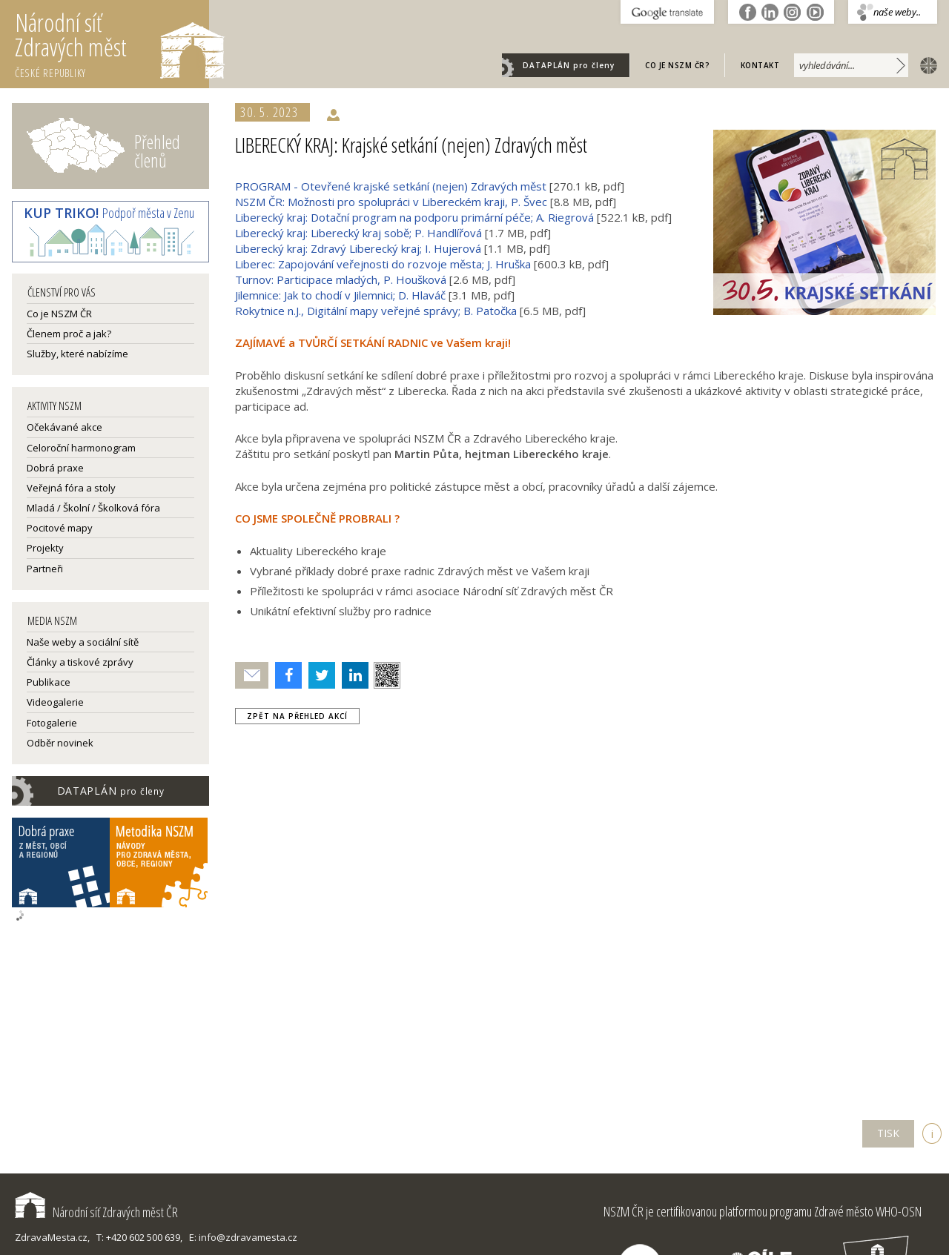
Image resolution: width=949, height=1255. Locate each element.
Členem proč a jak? (69, 333)
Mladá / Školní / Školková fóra (93, 507)
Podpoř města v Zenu (109, 213)
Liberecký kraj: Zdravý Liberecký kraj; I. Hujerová (358, 248)
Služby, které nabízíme (77, 353)
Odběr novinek (60, 742)
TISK (888, 1133)
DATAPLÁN (569, 65)
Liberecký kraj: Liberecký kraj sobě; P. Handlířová (358, 232)
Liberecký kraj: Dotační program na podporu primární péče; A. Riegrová (414, 217)
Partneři (45, 568)
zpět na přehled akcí (297, 716)
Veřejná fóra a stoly (71, 487)
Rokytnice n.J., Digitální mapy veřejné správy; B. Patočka (376, 310)
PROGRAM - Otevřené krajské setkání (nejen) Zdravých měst (390, 186)
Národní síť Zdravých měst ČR (96, 1212)
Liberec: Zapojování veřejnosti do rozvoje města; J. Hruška (383, 263)
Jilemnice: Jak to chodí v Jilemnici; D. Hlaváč (340, 295)
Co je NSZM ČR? (677, 65)
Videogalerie (55, 702)
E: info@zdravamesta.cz (243, 1237)
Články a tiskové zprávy (80, 662)
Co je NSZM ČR (59, 313)
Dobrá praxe (55, 467)
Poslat (252, 675)
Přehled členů (157, 151)
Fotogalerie (52, 722)
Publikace (48, 682)
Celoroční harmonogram (81, 447)
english (925, 64)
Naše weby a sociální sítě (83, 642)
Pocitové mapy (60, 527)
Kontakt (760, 65)
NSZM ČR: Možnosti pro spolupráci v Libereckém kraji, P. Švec (391, 201)
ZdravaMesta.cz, (52, 1237)
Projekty (45, 547)
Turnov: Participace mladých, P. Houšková (340, 279)
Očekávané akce (64, 427)
